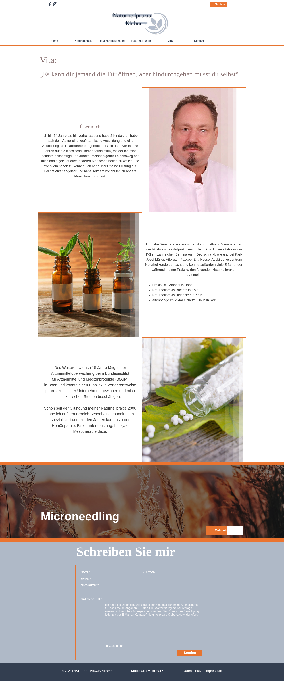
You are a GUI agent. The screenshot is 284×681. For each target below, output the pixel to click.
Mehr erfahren (224, 530)
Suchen (220, 4)
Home (54, 40)
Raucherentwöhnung (112, 40)
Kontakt (199, 40)
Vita (170, 40)
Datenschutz (192, 671)
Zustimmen (116, 645)
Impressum (213, 671)
